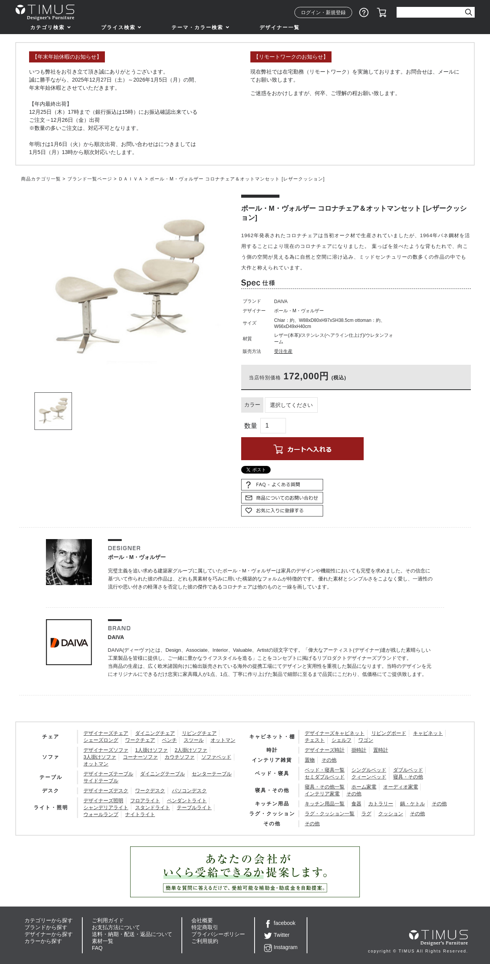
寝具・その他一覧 (325, 787)
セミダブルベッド (325, 777)
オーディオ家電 (400, 787)
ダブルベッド (408, 770)
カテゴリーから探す (48, 920)
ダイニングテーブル (162, 774)
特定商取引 (204, 927)
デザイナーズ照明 (103, 800)
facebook (280, 923)
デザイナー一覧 (280, 27)
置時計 (380, 750)
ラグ (366, 813)
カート (381, 12)
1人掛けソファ (151, 750)
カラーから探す (43, 941)
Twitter (276, 935)
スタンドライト (152, 807)
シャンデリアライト (105, 807)
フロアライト (145, 800)
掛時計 (358, 750)
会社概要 (202, 920)
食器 (356, 804)
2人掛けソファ (191, 750)
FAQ (97, 948)
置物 (310, 760)
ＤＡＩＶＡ (130, 179)
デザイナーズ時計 (325, 750)
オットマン (223, 740)
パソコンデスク (189, 790)
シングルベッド (368, 770)
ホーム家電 (363, 787)
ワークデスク (150, 790)
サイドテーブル (100, 781)
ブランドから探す (45, 927)
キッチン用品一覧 (325, 804)
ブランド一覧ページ (89, 179)
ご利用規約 (204, 941)
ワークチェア (140, 740)
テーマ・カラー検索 (197, 27)
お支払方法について (116, 927)
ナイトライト (140, 814)
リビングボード (388, 733)
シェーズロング (100, 740)
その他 (329, 760)
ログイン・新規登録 (323, 12)
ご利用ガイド (108, 920)
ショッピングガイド (364, 12)
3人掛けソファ (99, 757)
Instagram (280, 947)
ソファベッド (216, 757)
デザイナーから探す (48, 934)
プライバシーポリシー (218, 934)
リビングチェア (199, 733)
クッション (390, 813)
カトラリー (380, 804)
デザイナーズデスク (105, 790)
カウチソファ (179, 757)
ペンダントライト (187, 800)
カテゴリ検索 (47, 27)
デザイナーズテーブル (108, 774)
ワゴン (365, 740)
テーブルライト (194, 807)
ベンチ (169, 740)
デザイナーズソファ (105, 750)
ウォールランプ (100, 814)
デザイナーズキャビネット (334, 733)
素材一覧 (102, 941)
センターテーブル (212, 774)
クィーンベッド (368, 777)
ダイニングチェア (155, 733)
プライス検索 (118, 27)
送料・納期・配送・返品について (132, 934)
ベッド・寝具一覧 (325, 770)
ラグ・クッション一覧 (329, 813)
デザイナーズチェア (105, 733)
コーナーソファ (140, 757)
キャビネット (428, 733)
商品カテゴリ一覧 (41, 179)
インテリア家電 (322, 794)
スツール (194, 740)
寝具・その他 (408, 777)
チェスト (315, 740)
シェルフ (341, 740)
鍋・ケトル (412, 804)
